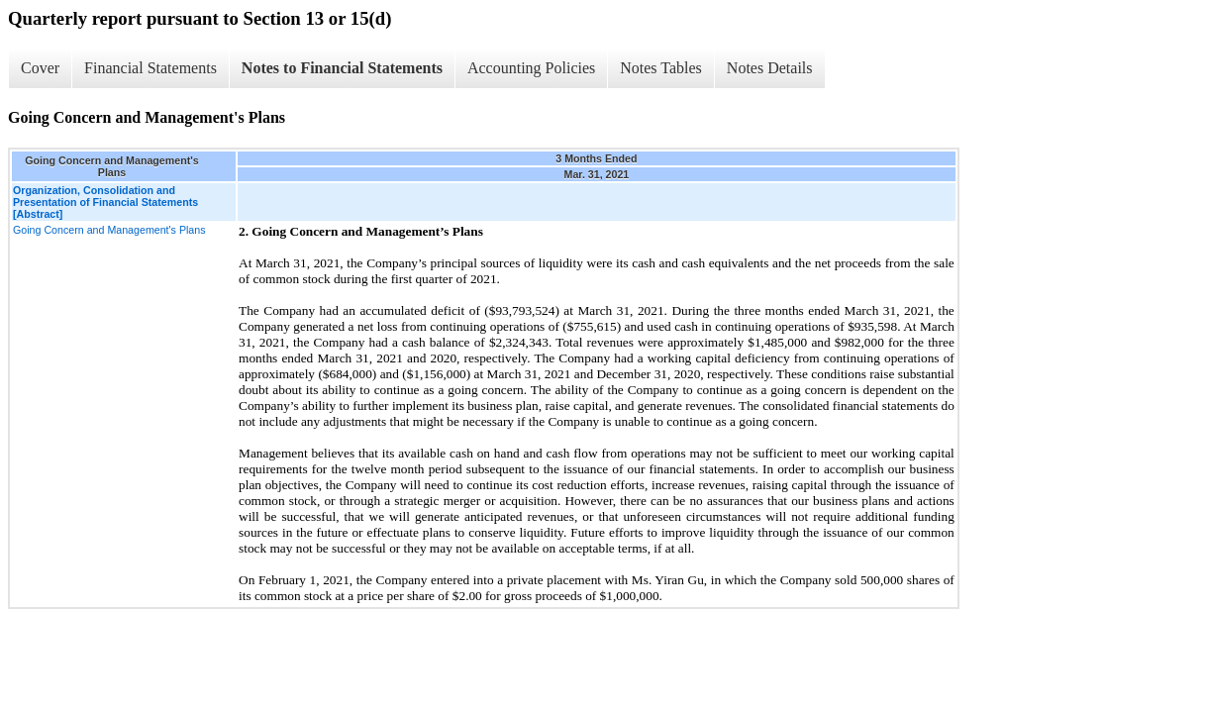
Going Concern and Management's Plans (109, 230)
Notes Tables (661, 67)
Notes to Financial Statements (342, 67)
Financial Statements (150, 67)
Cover (40, 67)
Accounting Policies (531, 67)
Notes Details (770, 67)
